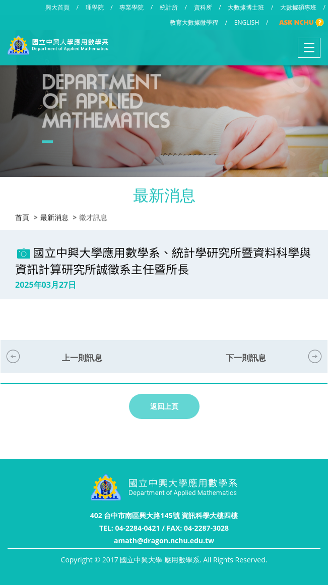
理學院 (95, 7)
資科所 (203, 7)
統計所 (169, 7)
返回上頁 (164, 406)
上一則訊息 (82, 357)
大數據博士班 (246, 7)
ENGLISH (246, 22)
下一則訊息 (246, 357)
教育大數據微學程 (194, 22)
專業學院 (131, 7)
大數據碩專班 (298, 7)
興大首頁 (57, 7)
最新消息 (54, 217)
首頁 (22, 217)
